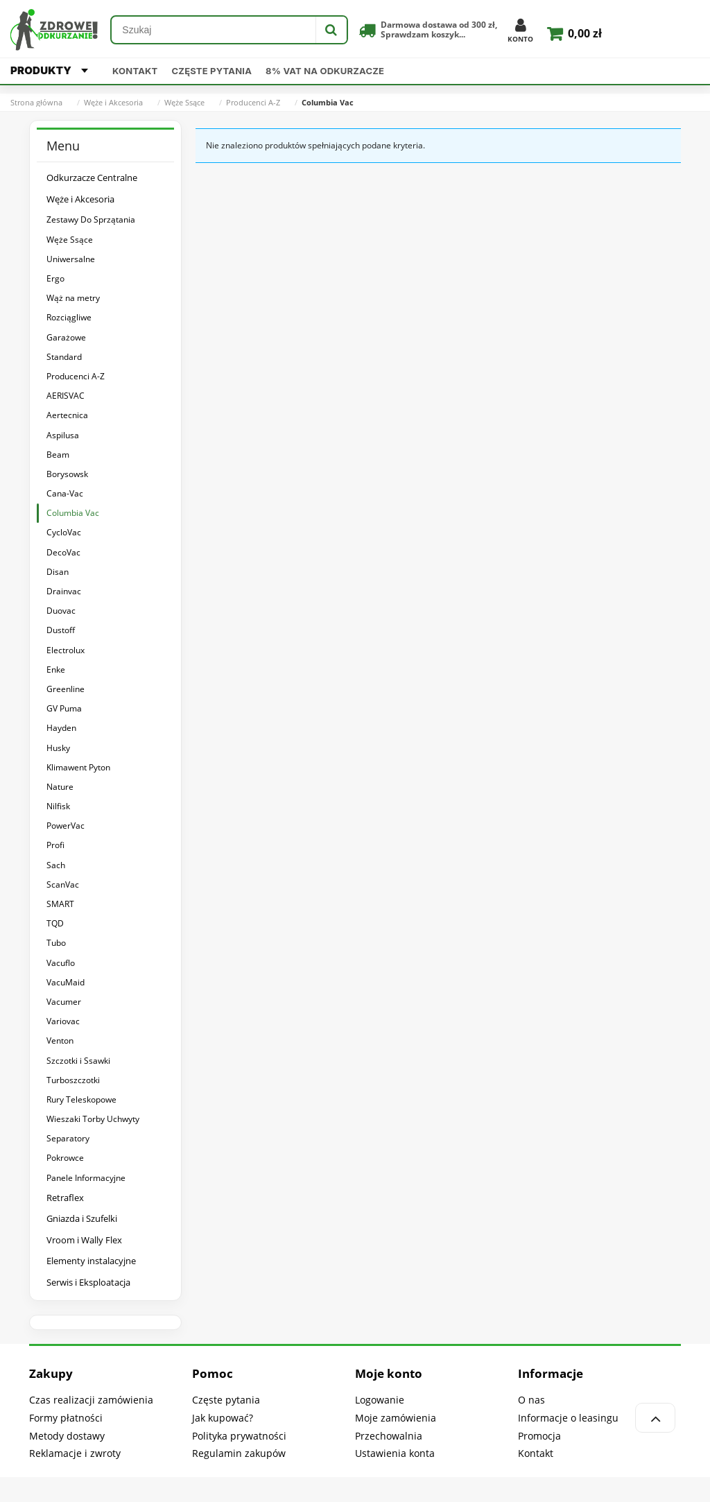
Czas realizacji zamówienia (91, 1399)
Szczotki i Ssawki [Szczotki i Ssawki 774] (78, 1061)
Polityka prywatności (239, 1435)
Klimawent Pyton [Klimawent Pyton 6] (78, 767)
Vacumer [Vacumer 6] (63, 1002)
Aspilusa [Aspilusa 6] (62, 435)
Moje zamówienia (395, 1417)
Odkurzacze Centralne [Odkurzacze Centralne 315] (91, 177)
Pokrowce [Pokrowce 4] (65, 1158)
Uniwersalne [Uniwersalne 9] (70, 259)
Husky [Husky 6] (58, 748)
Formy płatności (66, 1417)
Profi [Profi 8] (55, 845)
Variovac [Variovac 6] (63, 1021)
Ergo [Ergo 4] (55, 278)
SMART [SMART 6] (60, 904)
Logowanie (379, 1399)
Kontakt (134, 70)
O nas (531, 1399)
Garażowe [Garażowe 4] (66, 337)
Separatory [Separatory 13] (67, 1138)
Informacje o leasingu (568, 1417)
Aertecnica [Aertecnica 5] (67, 415)
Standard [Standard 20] (64, 357)
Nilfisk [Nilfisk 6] (58, 806)
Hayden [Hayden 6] (61, 728)
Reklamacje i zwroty (75, 1453)
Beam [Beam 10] (57, 454)
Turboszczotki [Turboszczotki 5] (73, 1080)
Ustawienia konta (395, 1453)
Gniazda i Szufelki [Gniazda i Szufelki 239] (81, 1218)
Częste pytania (212, 70)
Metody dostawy (67, 1435)
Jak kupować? (222, 1417)
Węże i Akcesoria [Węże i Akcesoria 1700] (80, 199)
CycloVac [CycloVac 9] (63, 532)
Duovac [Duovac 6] (61, 610)
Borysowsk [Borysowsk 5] (67, 474)
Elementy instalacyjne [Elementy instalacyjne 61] (91, 1260)
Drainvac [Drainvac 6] (63, 591)
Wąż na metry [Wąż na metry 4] (73, 298)
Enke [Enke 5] (55, 669)
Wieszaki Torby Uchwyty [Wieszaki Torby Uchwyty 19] (92, 1119)
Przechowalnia (388, 1435)
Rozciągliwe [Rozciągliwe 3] (69, 317)
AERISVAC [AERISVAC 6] (65, 396)
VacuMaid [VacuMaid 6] (65, 982)
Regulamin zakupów (239, 1453)
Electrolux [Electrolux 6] (65, 650)
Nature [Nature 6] (59, 787)
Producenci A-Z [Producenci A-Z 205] (75, 376)
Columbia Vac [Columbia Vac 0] (72, 513)
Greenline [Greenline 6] (65, 689)
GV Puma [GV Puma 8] (64, 708)
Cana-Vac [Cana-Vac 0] (64, 493)
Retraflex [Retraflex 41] (65, 1197)
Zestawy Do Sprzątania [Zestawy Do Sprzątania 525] (90, 219)
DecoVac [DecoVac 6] (63, 552)
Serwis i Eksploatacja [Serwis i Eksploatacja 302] (88, 1282)
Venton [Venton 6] (59, 1040)
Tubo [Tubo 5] (56, 943)
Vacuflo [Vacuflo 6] (60, 963)
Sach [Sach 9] (55, 865)
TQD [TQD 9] (55, 923)
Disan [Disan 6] (57, 572)
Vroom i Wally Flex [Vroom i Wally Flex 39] (84, 1240)
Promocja (539, 1435)
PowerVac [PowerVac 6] (65, 825)
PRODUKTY (49, 70)
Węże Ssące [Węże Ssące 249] (69, 239)
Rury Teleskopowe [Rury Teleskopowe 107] (81, 1099)
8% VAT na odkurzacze (325, 70)
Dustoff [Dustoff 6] (60, 630)
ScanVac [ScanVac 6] (62, 884)
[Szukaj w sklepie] (213, 30)
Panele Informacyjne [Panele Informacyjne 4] (85, 1178)
